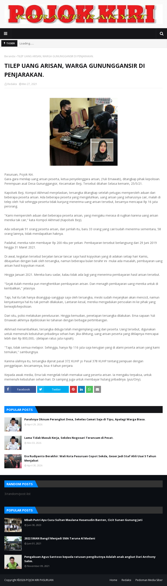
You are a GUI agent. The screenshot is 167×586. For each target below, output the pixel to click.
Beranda (9, 56)
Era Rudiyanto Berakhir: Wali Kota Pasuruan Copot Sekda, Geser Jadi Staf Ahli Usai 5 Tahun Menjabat (90, 458)
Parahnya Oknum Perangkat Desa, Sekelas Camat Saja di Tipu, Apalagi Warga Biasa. (85, 419)
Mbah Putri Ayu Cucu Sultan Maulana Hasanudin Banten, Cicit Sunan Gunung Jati (83, 520)
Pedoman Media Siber (149, 580)
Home (113, 580)
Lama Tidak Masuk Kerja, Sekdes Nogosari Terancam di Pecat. (69, 438)
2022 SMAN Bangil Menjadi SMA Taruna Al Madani (59, 538)
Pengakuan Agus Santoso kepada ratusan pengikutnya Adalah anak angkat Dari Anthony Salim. (89, 559)
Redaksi (12, 84)
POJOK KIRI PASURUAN (39, 580)
